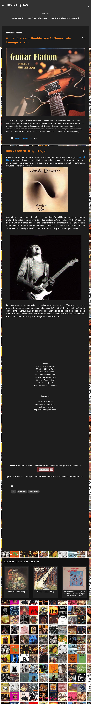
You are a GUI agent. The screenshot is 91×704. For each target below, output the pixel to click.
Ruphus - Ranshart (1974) (45, 592)
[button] (83, 38)
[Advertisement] (45, 618)
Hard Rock (18, 18)
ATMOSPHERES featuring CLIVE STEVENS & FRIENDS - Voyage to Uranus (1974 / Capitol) (74, 594)
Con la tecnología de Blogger (45, 698)
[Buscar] (88, 6)
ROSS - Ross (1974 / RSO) (16, 592)
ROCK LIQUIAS (17, 5)
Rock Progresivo (37, 18)
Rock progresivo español (65, 18)
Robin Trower (34, 492)
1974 (13, 492)
